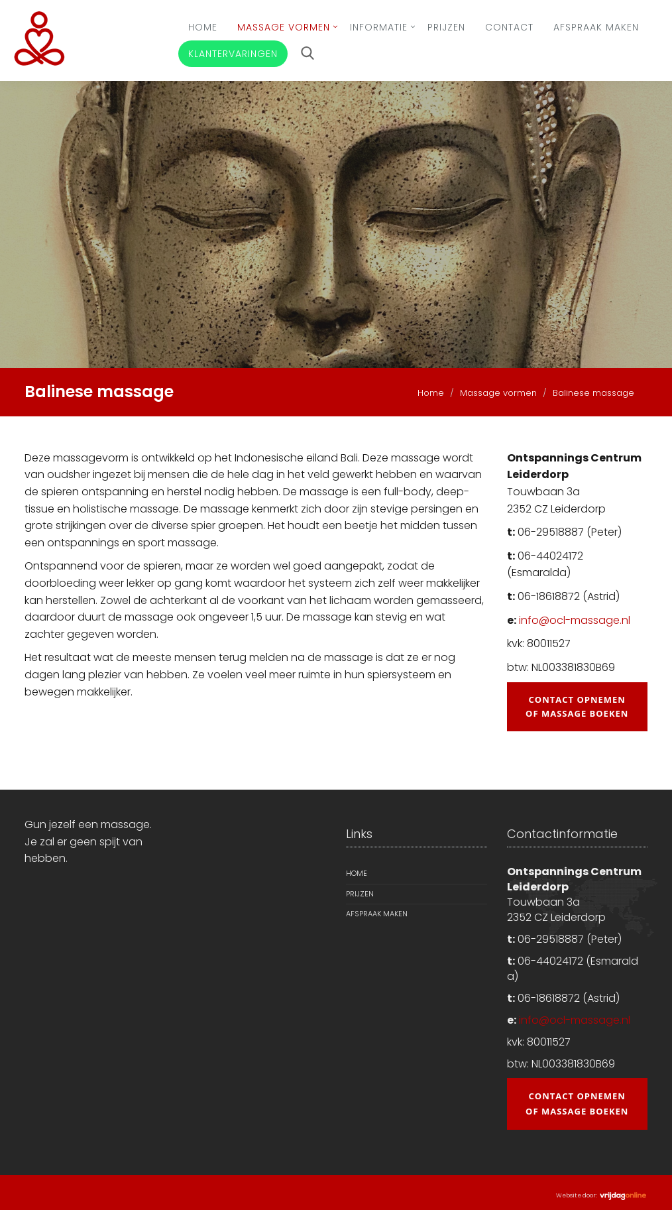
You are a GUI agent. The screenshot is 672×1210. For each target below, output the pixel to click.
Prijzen (446, 27)
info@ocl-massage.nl (574, 620)
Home (202, 27)
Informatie (379, 27)
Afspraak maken (596, 27)
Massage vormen (283, 27)
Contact (509, 27)
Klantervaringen (233, 53)
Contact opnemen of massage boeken (577, 706)
